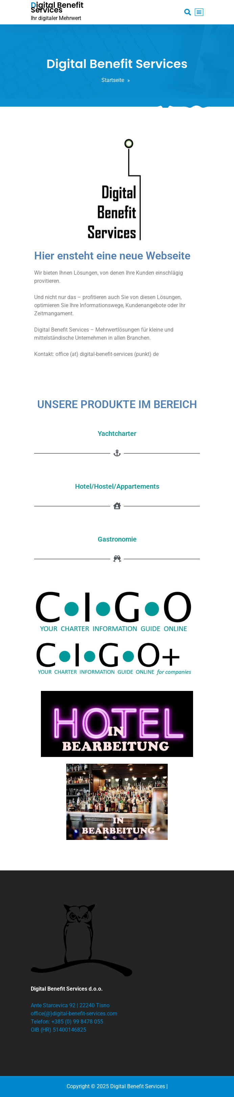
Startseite (112, 80)
